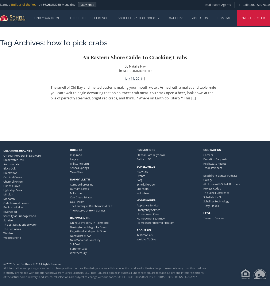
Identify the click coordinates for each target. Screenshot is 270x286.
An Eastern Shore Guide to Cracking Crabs (135, 57)
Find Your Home (47, 18)
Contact (224, 18)
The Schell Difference (89, 18)
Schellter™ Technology (138, 18)
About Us (200, 18)
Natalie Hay (137, 66)
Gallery (176, 18)
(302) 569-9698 (260, 5)
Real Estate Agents (218, 5)
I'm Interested (253, 18)
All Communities (138, 71)
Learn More (87, 4)
